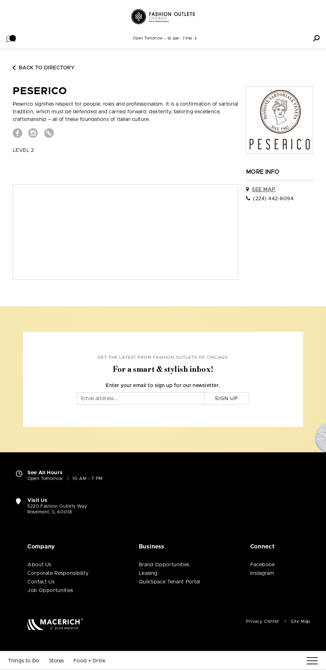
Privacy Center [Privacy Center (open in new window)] (262, 621)
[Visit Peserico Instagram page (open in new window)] (33, 133)
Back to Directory (43, 67)
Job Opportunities (50, 590)
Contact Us (40, 581)
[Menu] (312, 660)
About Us (39, 564)
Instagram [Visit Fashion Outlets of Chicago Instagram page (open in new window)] (262, 573)
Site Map (300, 621)
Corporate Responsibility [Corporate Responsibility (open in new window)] (58, 573)
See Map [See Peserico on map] (263, 189)
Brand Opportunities (164, 564)
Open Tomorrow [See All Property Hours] (148, 38)
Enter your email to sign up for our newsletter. (163, 385)
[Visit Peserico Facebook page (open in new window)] (17, 133)
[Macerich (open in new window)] (55, 624)
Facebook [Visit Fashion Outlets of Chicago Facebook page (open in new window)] (262, 564)
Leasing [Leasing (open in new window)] (148, 573)
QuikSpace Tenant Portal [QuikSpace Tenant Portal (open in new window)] (169, 581)
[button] (11, 38)
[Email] (140, 398)
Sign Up (226, 398)
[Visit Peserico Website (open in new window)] (49, 133)
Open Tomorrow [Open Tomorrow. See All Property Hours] (45, 478)
